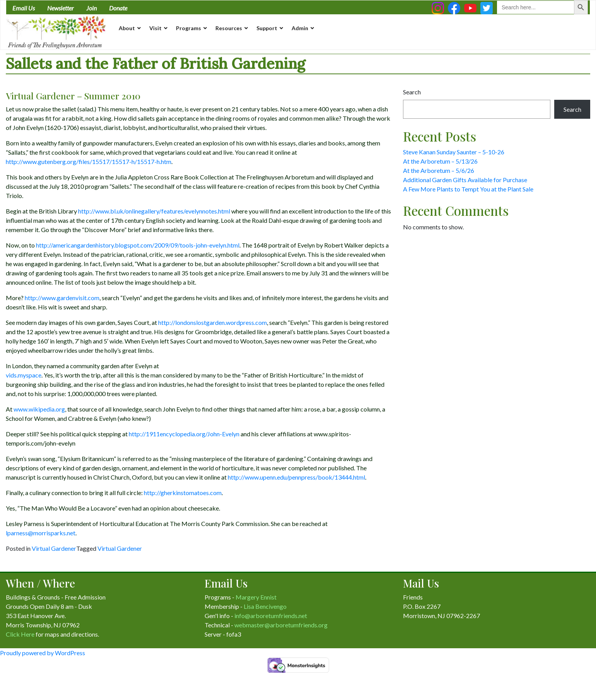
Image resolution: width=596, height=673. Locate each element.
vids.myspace (23, 375)
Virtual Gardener (54, 548)
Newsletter (60, 8)
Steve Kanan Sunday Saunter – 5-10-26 (453, 151)
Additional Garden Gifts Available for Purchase (465, 179)
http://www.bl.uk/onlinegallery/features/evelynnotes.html (154, 211)
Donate (118, 8)
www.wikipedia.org (39, 409)
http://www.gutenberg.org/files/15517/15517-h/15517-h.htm (88, 161)
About (127, 28)
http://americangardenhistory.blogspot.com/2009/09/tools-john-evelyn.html (137, 245)
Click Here (20, 634)
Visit (155, 28)
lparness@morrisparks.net (40, 532)
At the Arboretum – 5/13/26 (440, 161)
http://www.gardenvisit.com (62, 297)
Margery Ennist (256, 597)
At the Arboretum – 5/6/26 (438, 170)
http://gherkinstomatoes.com (183, 492)
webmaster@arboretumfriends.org (281, 625)
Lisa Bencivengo (265, 606)
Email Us (23, 8)
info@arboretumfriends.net (270, 615)
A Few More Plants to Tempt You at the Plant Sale (468, 189)
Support (266, 28)
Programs (188, 28)
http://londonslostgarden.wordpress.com (212, 322)
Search (412, 92)
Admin (300, 28)
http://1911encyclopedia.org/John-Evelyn (184, 433)
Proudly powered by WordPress (42, 652)
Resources (228, 28)
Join (91, 8)
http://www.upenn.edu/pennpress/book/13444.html (296, 477)
